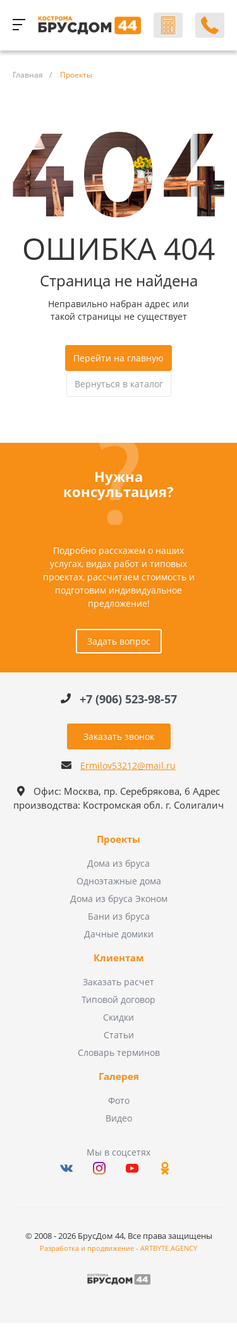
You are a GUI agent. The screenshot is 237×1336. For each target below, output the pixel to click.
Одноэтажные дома (118, 881)
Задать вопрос (118, 641)
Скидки (118, 1017)
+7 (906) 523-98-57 (128, 698)
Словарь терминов (119, 1052)
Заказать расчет (118, 982)
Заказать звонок (118, 736)
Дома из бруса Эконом (118, 899)
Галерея (119, 1076)
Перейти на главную (118, 358)
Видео (119, 1118)
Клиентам (119, 958)
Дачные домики (119, 934)
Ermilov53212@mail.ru (128, 765)
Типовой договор (118, 999)
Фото (119, 1100)
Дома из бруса (118, 863)
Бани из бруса (119, 916)
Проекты (118, 839)
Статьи (119, 1035)
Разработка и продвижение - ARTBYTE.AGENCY (118, 1248)
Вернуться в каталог (119, 384)
